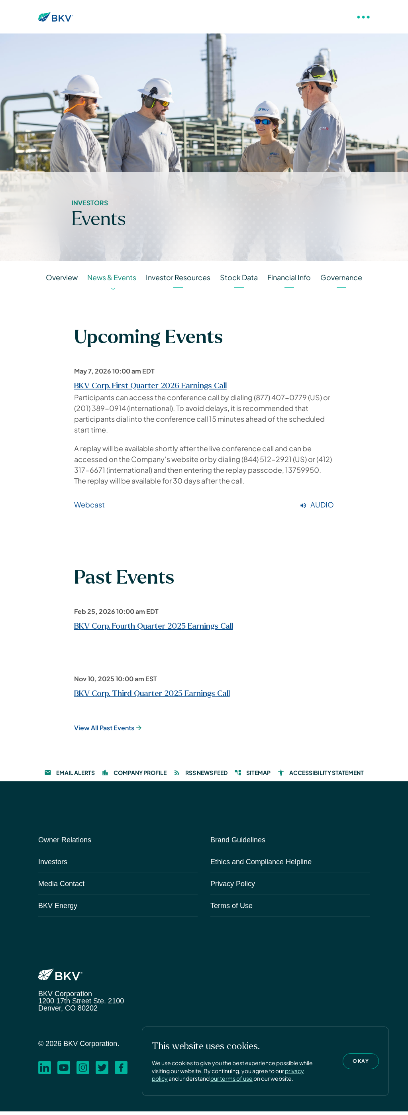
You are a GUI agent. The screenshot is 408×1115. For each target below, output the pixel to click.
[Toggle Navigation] (363, 16)
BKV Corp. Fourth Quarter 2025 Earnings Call (153, 629)
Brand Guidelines (237, 844)
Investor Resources (178, 281)
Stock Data (239, 281)
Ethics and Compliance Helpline (261, 865)
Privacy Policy (232, 887)
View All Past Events (104, 731)
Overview (62, 281)
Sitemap (252, 776)
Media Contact (61, 887)
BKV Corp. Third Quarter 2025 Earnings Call (152, 697)
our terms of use (231, 1078)
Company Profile (134, 776)
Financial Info (289, 281)
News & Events (111, 281)
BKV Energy (57, 909)
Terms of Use (231, 909)
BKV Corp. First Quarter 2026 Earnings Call (150, 389)
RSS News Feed (200, 776)
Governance (341, 281)
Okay (361, 1061)
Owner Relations (64, 844)
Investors (52, 865)
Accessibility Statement (320, 776)
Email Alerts (69, 776)
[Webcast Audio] (204, 509)
